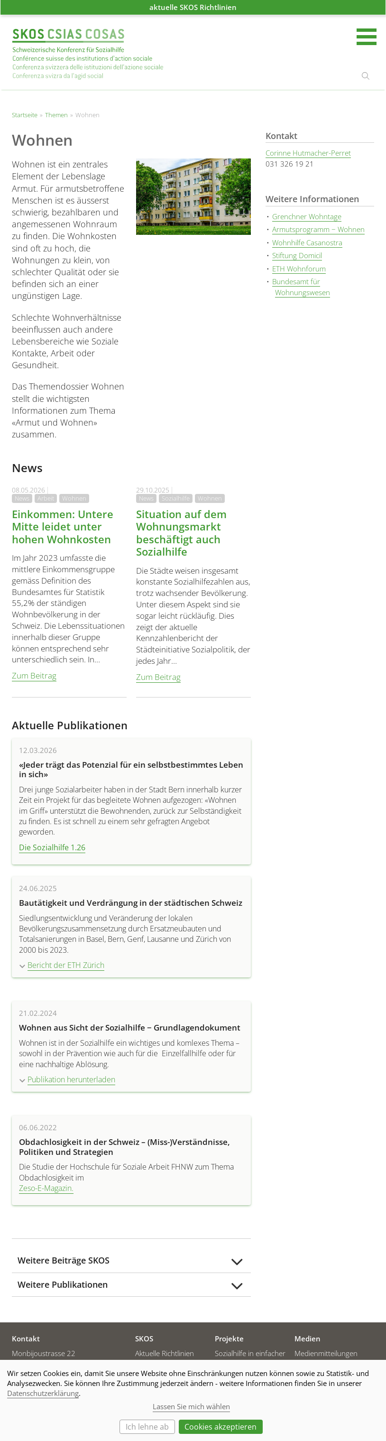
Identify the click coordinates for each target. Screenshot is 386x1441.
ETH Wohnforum (299, 268)
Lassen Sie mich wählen (191, 1406)
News (22, 498)
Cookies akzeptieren (220, 1427)
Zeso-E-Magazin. (46, 1188)
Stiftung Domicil (297, 255)
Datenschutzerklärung (43, 1393)
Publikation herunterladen (71, 1079)
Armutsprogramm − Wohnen (318, 229)
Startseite (88, 54)
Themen (56, 115)
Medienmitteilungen (326, 1353)
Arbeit (45, 498)
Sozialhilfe (176, 498)
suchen (365, 76)
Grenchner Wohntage (306, 216)
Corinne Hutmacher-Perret (308, 153)
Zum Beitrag (34, 675)
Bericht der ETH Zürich (66, 965)
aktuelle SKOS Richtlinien (193, 7)
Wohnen (74, 498)
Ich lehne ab (147, 1427)
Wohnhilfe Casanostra (307, 242)
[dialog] (193, 1400)
